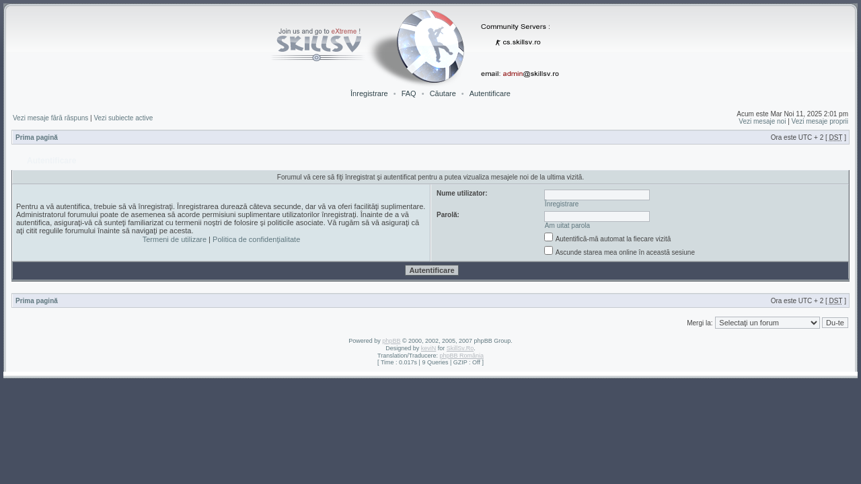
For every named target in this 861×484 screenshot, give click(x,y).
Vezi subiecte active (123, 118)
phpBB (391, 340)
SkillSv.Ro (460, 348)
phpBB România (461, 355)
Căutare (443, 93)
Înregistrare (369, 93)
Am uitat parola (567, 225)
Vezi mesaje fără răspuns (50, 118)
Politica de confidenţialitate (256, 239)
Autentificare (490, 93)
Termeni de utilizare (175, 239)
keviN (429, 348)
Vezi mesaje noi (762, 121)
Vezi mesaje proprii (820, 121)
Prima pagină (36, 137)
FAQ (409, 93)
